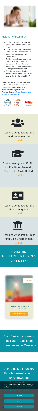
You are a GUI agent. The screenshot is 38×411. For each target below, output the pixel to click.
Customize (19, 395)
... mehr (18, 140)
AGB (5, 390)
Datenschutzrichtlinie (15, 390)
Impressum (27, 390)
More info (6, 387)
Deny (18, 401)
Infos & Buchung (19, 313)
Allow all (19, 406)
